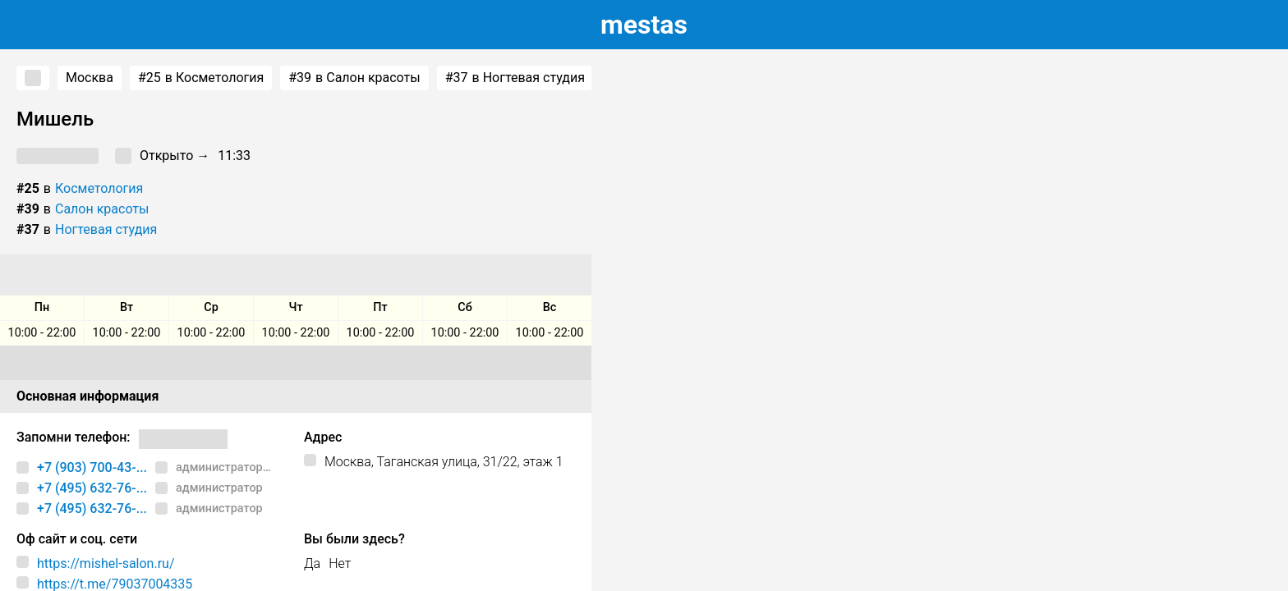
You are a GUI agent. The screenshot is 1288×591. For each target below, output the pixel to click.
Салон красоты (102, 209)
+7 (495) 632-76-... (92, 488)
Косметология (99, 188)
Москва (89, 77)
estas (644, 24)
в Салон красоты (354, 78)
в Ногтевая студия (515, 78)
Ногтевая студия (106, 229)
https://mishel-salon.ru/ (106, 563)
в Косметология (201, 78)
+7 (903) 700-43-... (92, 467)
